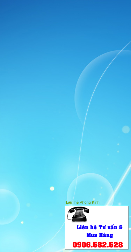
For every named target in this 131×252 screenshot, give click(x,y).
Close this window (123, 201)
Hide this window (113, 201)
